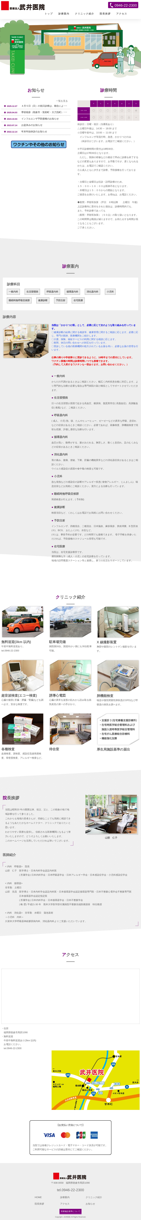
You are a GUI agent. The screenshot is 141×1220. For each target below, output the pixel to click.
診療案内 (63, 13)
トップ (49, 13)
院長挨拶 (105, 13)
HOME (38, 1197)
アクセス (121, 13)
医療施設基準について (70, 1211)
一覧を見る (62, 101)
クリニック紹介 (84, 13)
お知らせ (90, 1203)
